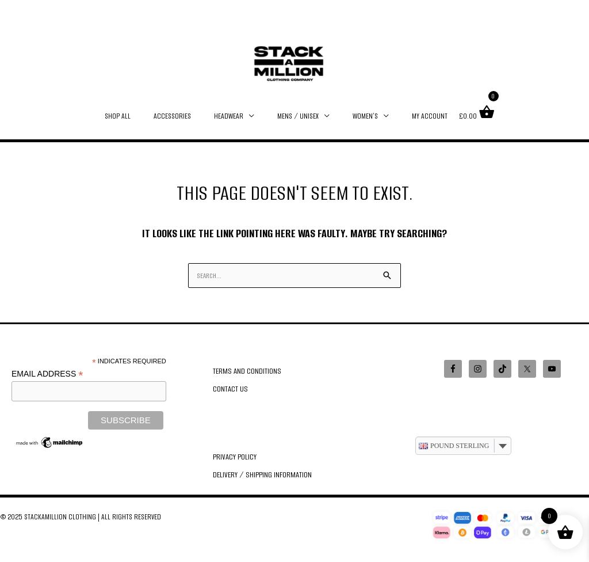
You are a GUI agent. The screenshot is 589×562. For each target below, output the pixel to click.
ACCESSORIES (181, 116)
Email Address (47, 371)
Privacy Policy (234, 454)
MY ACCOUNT (415, 116)
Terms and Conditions (246, 371)
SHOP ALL (132, 116)
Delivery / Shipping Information (261, 470)
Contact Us (230, 387)
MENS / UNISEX (295, 116)
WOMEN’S (356, 116)
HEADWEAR (231, 116)
